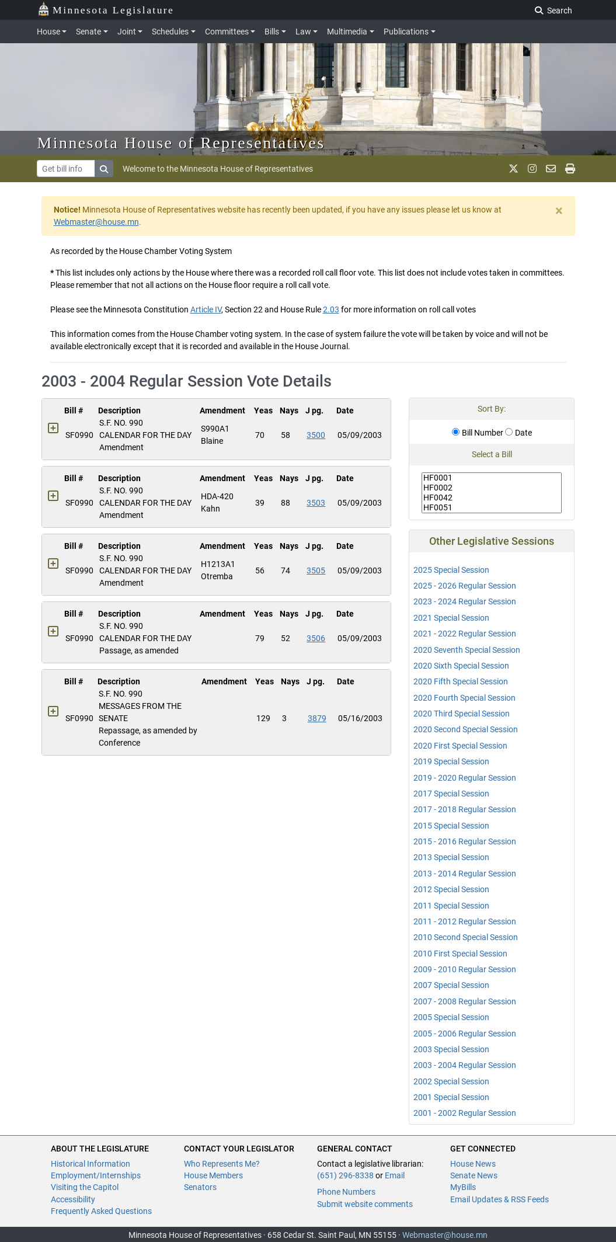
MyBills (463, 1187)
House (48, 31)
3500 (316, 435)
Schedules (170, 31)
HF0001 (491, 478)
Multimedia (347, 31)
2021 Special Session (451, 617)
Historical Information (90, 1163)
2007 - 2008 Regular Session (464, 1001)
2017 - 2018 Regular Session (464, 809)
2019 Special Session (451, 761)
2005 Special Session (451, 1017)
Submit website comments (365, 1204)
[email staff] (551, 169)
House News (473, 1163)
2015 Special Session (451, 825)
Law (303, 31)
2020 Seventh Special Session (466, 650)
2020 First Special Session (460, 745)
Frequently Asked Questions (101, 1211)
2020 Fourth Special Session (464, 697)
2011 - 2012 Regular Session (464, 921)
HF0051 (491, 508)
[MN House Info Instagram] (532, 169)
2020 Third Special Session (461, 713)
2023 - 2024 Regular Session (464, 601)
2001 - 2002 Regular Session (464, 1113)
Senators (200, 1187)
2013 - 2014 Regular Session (464, 873)
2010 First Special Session (460, 953)
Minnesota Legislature (106, 9)
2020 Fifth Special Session (460, 681)
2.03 (331, 309)
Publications (406, 31)
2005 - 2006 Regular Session (464, 1033)
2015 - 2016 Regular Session (464, 841)
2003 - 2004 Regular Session (464, 1065)
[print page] (570, 169)
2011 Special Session (451, 905)
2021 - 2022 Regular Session (464, 633)
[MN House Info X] (513, 169)
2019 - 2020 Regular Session (464, 777)
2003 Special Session (451, 1049)
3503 (316, 502)
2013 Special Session (451, 857)
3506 (316, 638)
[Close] (559, 211)
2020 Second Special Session (465, 729)
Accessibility (73, 1199)
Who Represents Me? (222, 1163)
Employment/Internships (96, 1175)
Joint (126, 31)
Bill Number (477, 432)
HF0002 (491, 488)
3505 (316, 570)
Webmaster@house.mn (96, 222)
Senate (88, 31)
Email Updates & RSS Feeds (499, 1199)
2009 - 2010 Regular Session (464, 969)
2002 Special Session (451, 1081)
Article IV (205, 309)
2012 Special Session (451, 889)
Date (518, 432)
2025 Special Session (451, 570)
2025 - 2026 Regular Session (464, 585)
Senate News (473, 1175)
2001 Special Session (451, 1097)
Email (395, 1175)
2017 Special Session (451, 793)
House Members (213, 1175)
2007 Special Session (451, 985)
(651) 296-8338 (345, 1175)
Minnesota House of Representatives (181, 143)
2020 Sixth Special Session (461, 665)
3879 (317, 718)
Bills (272, 31)
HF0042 (491, 498)
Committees (227, 31)
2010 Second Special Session (465, 937)
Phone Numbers (346, 1191)
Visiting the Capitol (85, 1187)
